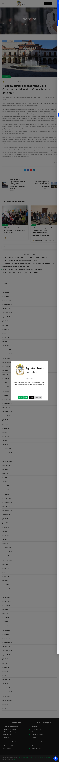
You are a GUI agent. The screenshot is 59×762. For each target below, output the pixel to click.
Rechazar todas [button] (38, 397)
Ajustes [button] (31, 397)
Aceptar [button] (25, 397)
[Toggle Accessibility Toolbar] (55, 758)
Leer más (20, 397)
